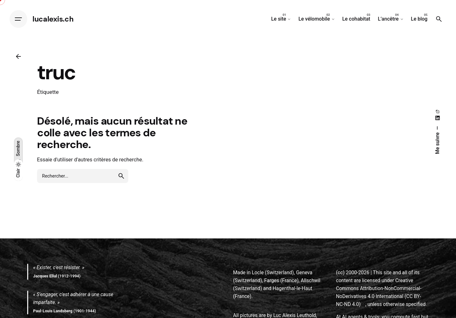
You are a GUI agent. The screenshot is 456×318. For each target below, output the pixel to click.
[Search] (438, 19)
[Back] (18, 56)
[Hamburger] (18, 19)
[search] (121, 176)
